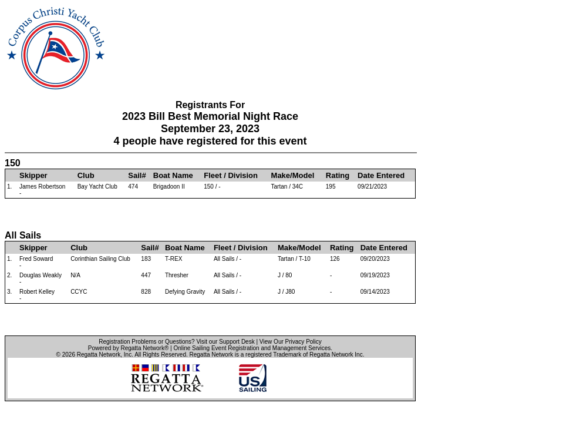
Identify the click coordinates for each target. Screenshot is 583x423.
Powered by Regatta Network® (128, 348)
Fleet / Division (231, 175)
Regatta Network (98, 354)
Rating (337, 175)
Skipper (33, 175)
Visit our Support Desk (225, 341)
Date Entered (381, 175)
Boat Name (173, 175)
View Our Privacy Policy (291, 341)
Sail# (137, 175)
